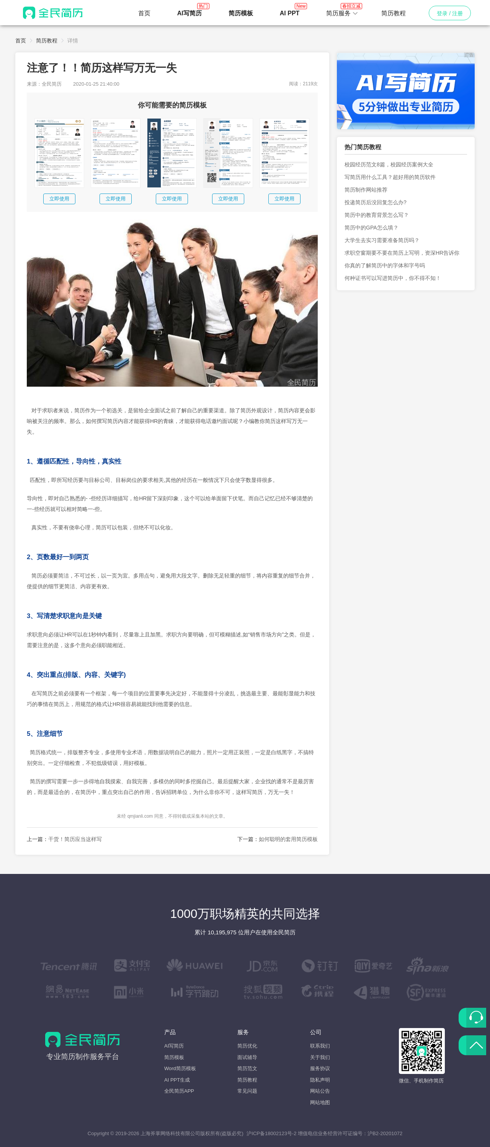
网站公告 (320, 1091)
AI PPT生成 (177, 1080)
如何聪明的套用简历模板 (288, 839)
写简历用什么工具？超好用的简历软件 (390, 177)
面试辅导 (247, 1057)
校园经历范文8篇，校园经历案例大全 (389, 164)
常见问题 (247, 1091)
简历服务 (342, 11)
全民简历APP (179, 1091)
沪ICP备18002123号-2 (271, 1133)
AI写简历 (174, 1046)
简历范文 (247, 1068)
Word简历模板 (180, 1068)
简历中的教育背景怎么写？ (377, 215)
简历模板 (174, 1057)
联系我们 (320, 1046)
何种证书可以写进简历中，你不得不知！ (393, 278)
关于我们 (320, 1057)
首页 (144, 13)
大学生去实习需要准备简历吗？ (382, 240)
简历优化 (247, 1046)
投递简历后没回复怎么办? (376, 202)
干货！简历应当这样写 (75, 839)
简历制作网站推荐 (366, 190)
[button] (342, 13)
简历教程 (393, 13)
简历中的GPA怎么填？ (372, 228)
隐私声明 (320, 1080)
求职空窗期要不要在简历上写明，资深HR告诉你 (402, 253)
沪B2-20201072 (385, 1133)
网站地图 (320, 1102)
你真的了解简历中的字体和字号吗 (385, 265)
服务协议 (320, 1068)
